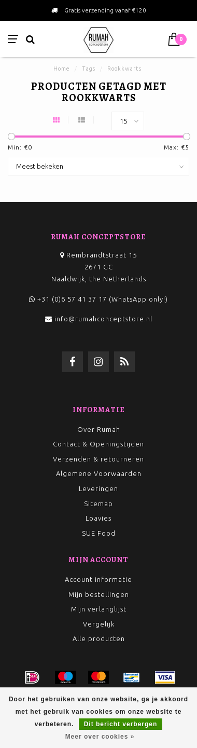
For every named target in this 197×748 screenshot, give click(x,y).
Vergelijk (99, 624)
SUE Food (99, 533)
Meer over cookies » (100, 736)
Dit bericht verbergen (121, 724)
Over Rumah (98, 429)
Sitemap (98, 503)
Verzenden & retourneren (98, 459)
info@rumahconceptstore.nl (103, 318)
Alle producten (99, 638)
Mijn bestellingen (98, 594)
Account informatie (98, 579)
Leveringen (98, 488)
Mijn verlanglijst (98, 609)
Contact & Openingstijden (98, 443)
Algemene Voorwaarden (99, 473)
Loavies (98, 518)
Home (61, 68)
